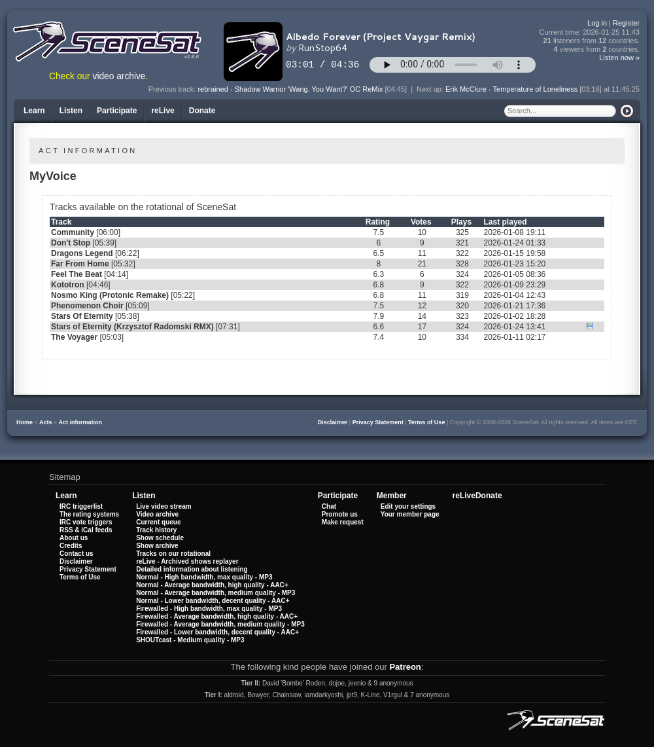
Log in (597, 23)
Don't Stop (70, 242)
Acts (45, 422)
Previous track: (173, 89)
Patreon (405, 667)
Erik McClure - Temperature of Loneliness (511, 89)
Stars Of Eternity (82, 316)
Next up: (431, 89)
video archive (119, 76)
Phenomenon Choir (87, 305)
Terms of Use (426, 422)
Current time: (590, 32)
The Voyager (74, 337)
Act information (81, 422)
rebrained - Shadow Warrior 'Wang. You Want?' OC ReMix (290, 89)
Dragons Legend (82, 253)
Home (24, 422)
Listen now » (619, 58)
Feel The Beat (76, 274)
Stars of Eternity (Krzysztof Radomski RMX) (132, 326)
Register (626, 23)
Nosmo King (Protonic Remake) (110, 295)
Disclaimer (333, 422)
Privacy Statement (378, 422)
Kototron (67, 284)
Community (72, 232)
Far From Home (80, 263)
